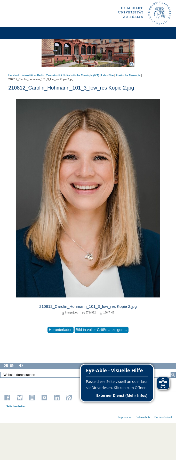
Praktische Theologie (128, 75)
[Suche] (173, 375)
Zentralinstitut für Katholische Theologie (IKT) (72, 75)
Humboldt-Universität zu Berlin (26, 75)
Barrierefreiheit (163, 417)
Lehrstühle (107, 75)
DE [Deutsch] (6, 365)
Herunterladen (60, 330)
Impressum (125, 417)
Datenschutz (143, 417)
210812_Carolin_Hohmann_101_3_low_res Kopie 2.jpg (88, 306)
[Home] (19, 33)
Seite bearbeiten (16, 406)
